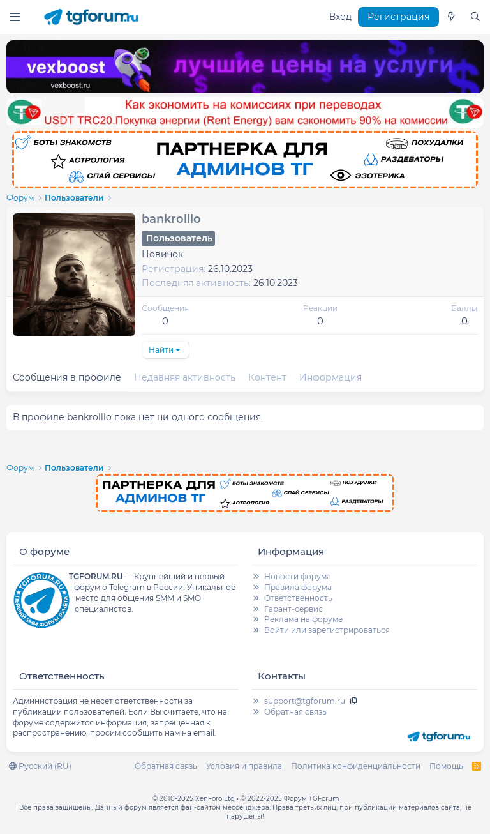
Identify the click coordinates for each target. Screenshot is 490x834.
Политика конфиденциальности (355, 766)
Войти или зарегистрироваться (327, 630)
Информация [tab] (330, 377)
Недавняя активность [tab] (184, 377)
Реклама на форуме (303, 619)
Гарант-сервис (293, 609)
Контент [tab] (267, 377)
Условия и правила (244, 766)
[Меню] (15, 17)
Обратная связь (295, 711)
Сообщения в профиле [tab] (67, 377)
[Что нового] (451, 17)
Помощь (446, 766)
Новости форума (297, 576)
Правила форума (298, 587)
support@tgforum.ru (304, 701)
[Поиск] (475, 17)
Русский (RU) (40, 766)
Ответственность (298, 598)
